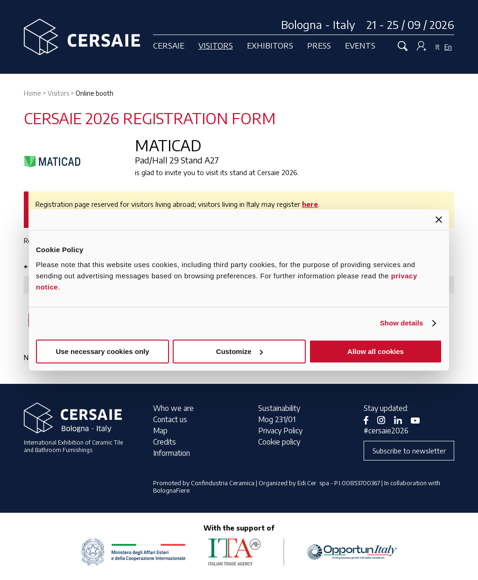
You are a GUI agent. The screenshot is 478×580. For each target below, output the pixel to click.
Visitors (215, 45)
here (310, 204)
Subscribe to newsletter (409, 450)
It (438, 46)
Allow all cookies (375, 351)
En (448, 46)
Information (171, 453)
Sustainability (279, 408)
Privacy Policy (280, 430)
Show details (401, 323)
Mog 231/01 (276, 419)
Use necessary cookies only (102, 351)
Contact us (170, 419)
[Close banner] (439, 219)
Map (160, 430)
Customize (239, 351)
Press (319, 45)
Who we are (173, 408)
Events (360, 45)
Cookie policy (279, 441)
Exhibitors (270, 45)
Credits (164, 441)
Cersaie (168, 45)
